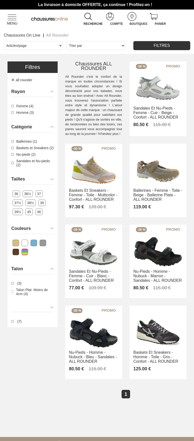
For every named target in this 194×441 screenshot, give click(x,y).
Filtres (162, 45)
